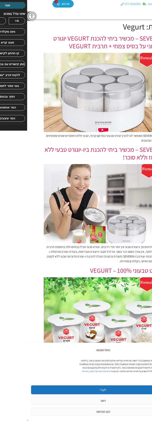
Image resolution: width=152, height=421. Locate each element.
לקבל (76, 390)
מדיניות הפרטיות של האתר (74, 371)
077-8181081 (105, 4)
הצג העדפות (76, 411)
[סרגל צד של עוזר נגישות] (5, 16)
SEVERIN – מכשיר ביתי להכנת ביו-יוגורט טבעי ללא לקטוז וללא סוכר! (76, 153)
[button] (148, 4)
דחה (76, 401)
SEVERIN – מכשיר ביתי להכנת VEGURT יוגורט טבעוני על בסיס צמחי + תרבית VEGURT (80, 42)
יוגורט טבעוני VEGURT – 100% (99, 270)
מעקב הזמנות (129, 4)
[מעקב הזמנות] (117, 4)
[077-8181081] (94, 4)
